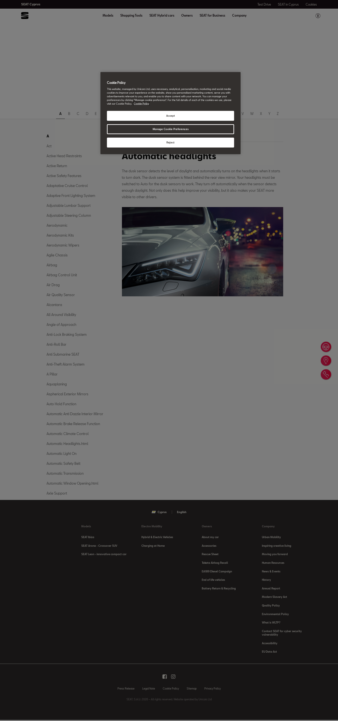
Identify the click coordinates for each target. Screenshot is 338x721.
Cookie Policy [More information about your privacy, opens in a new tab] (141, 103)
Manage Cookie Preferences (170, 129)
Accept (170, 115)
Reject (170, 142)
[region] (170, 113)
